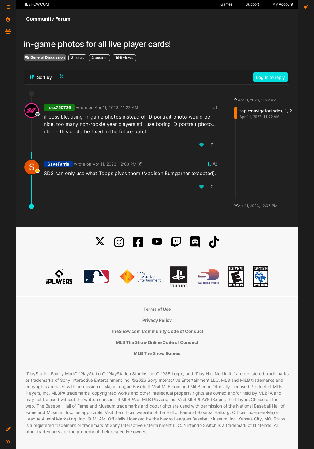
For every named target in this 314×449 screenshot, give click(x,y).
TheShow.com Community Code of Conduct (157, 331)
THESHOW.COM (35, 4)
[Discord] (195, 242)
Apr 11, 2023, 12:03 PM (114, 164)
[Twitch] (176, 242)
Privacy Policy (157, 320)
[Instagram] (119, 242)
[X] (100, 242)
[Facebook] (138, 242)
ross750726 (59, 107)
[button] (7, 429)
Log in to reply (270, 77)
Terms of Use (157, 309)
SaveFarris (58, 164)
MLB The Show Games (157, 353)
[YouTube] (157, 242)
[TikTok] (214, 242)
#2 (215, 164)
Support (252, 4)
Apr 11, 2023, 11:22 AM (116, 107)
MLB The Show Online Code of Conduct (157, 342)
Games (226, 4)
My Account (282, 4)
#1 (215, 107)
